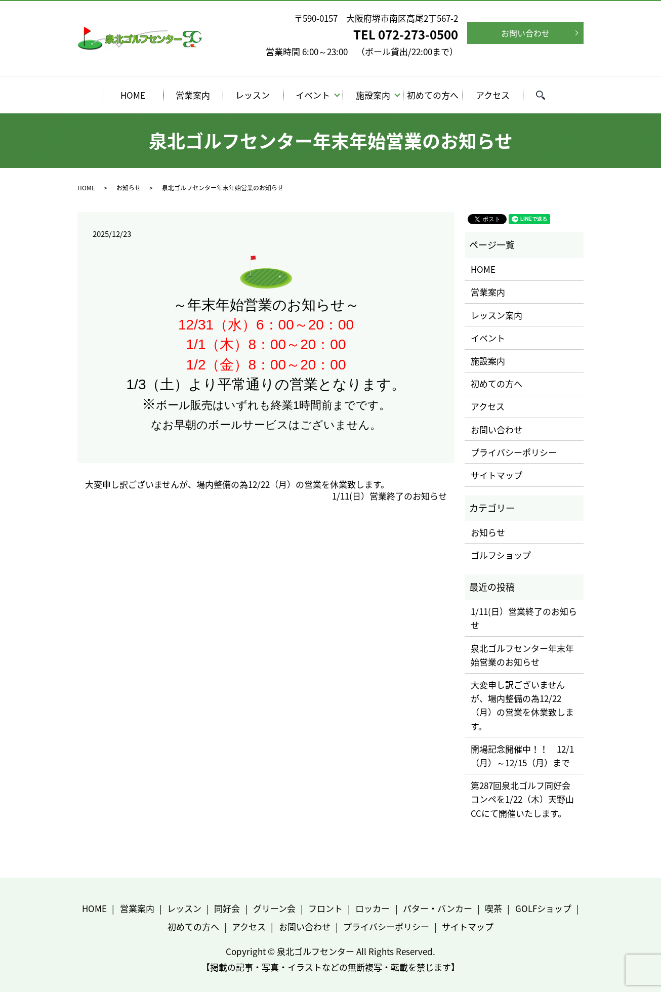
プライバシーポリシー (514, 452)
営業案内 (193, 95)
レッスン (252, 95)
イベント (313, 95)
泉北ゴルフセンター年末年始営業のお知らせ (522, 655)
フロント (325, 908)
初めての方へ (433, 95)
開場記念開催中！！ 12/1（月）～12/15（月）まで (522, 755)
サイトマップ (496, 475)
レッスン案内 (496, 315)
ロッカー (372, 908)
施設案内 (373, 95)
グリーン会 (274, 908)
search (547, 96)
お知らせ (128, 187)
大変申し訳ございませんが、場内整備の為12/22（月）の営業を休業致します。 (237, 484)
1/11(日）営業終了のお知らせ (389, 496)
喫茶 (493, 908)
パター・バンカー (437, 908)
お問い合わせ (525, 33)
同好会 (227, 908)
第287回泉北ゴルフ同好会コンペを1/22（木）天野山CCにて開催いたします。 (522, 799)
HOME (132, 95)
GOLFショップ (543, 908)
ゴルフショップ (501, 555)
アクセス (493, 95)
